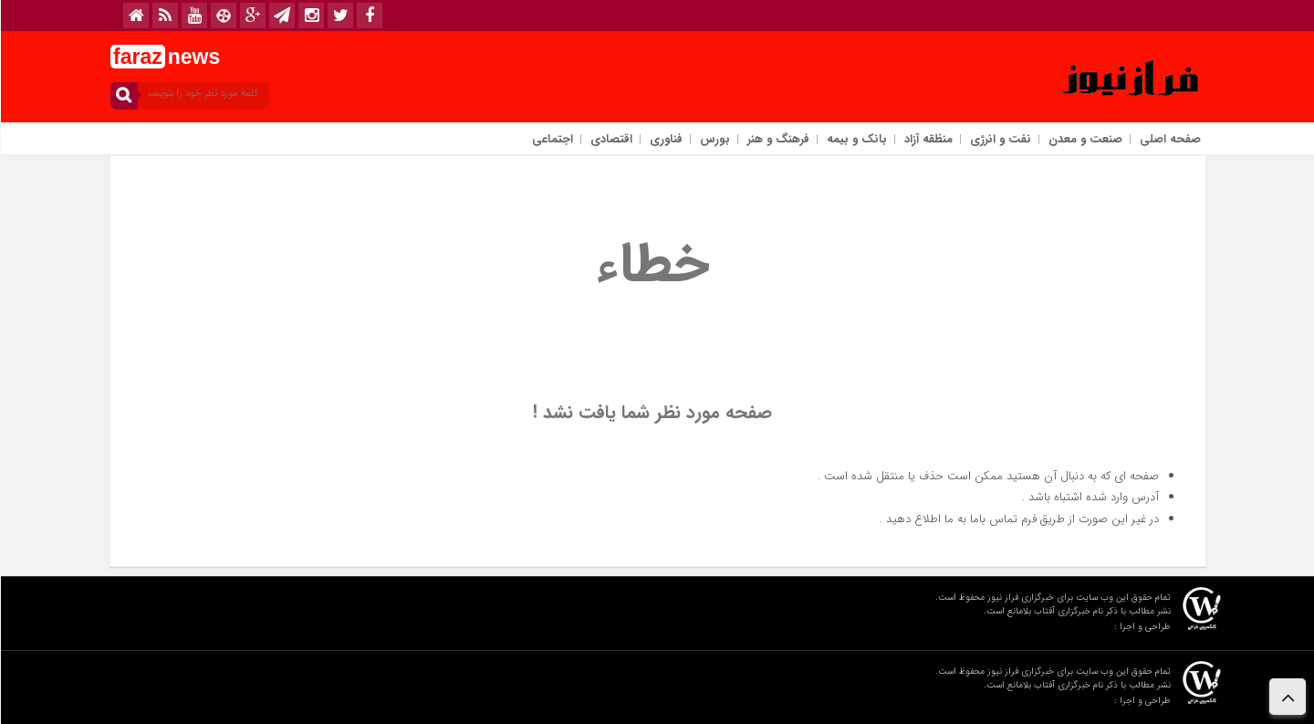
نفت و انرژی (999, 139)
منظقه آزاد (927, 139)
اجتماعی (551, 139)
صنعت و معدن (1084, 139)
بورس (714, 139)
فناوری (665, 139)
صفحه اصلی (1169, 139)
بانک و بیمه (856, 139)
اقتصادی (610, 139)
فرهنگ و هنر (777, 139)
